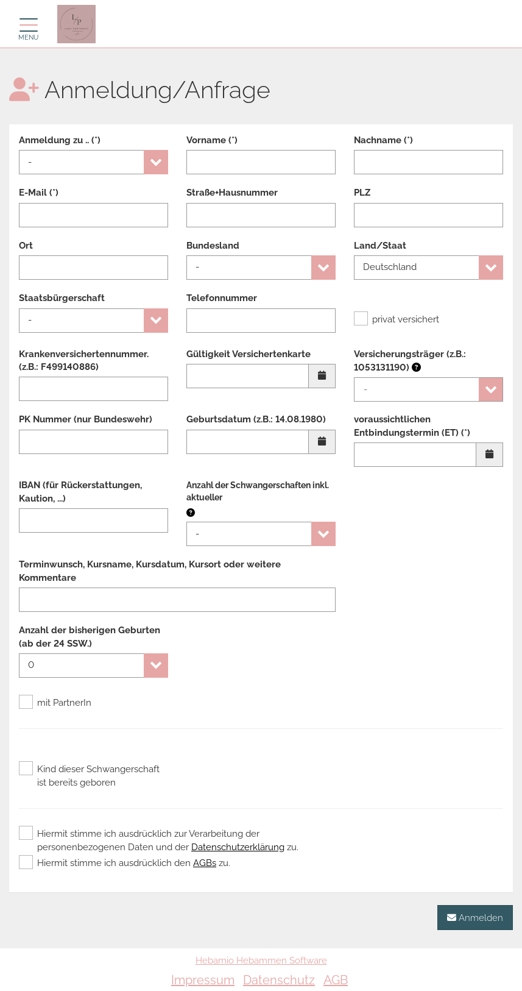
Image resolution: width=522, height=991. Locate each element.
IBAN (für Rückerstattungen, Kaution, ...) (80, 491)
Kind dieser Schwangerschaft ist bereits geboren (89, 775)
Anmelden (475, 917)
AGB (335, 980)
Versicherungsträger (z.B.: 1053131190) (410, 361)
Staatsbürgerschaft (62, 298)
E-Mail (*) (38, 192)
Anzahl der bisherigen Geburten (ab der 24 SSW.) (89, 636)
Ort (26, 245)
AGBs (204, 863)
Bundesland (212, 245)
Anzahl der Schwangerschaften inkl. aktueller (257, 491)
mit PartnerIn (55, 703)
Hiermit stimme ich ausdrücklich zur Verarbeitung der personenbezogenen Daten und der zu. (158, 840)
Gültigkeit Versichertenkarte (248, 354)
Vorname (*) (212, 140)
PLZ (362, 192)
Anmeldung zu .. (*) (60, 140)
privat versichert (396, 319)
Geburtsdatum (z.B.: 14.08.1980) (256, 419)
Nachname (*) (383, 140)
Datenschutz (279, 980)
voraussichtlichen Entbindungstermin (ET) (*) (412, 426)
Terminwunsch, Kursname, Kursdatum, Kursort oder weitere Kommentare (150, 571)
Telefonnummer (221, 298)
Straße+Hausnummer (232, 192)
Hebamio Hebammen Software (261, 960)
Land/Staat (380, 245)
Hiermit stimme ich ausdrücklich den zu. (124, 863)
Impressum (203, 980)
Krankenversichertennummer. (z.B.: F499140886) (84, 360)
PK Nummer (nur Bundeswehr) (85, 419)
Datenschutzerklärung (237, 847)
